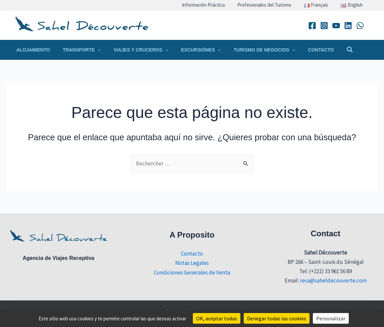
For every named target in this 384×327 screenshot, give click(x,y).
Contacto (192, 253)
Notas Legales (192, 263)
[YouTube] (336, 26)
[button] (77, 50)
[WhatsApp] (360, 26)
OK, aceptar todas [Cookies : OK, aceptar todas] (216, 318)
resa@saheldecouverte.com (333, 280)
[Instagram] (324, 26)
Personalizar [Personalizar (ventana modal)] (330, 318)
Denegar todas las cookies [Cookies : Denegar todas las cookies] (276, 318)
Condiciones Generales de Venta (192, 272)
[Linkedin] (348, 26)
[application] (93, 50)
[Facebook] (312, 26)
